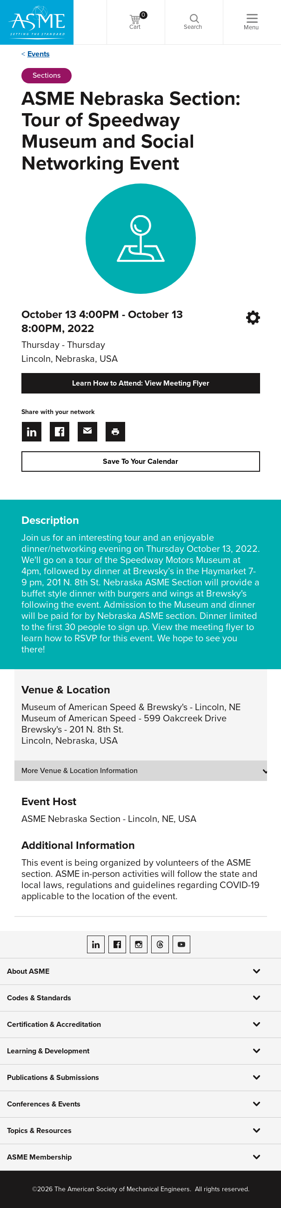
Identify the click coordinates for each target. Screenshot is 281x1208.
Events (38, 54)
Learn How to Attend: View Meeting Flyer (140, 383)
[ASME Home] (37, 22)
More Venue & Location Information (79, 770)
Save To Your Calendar (140, 461)
